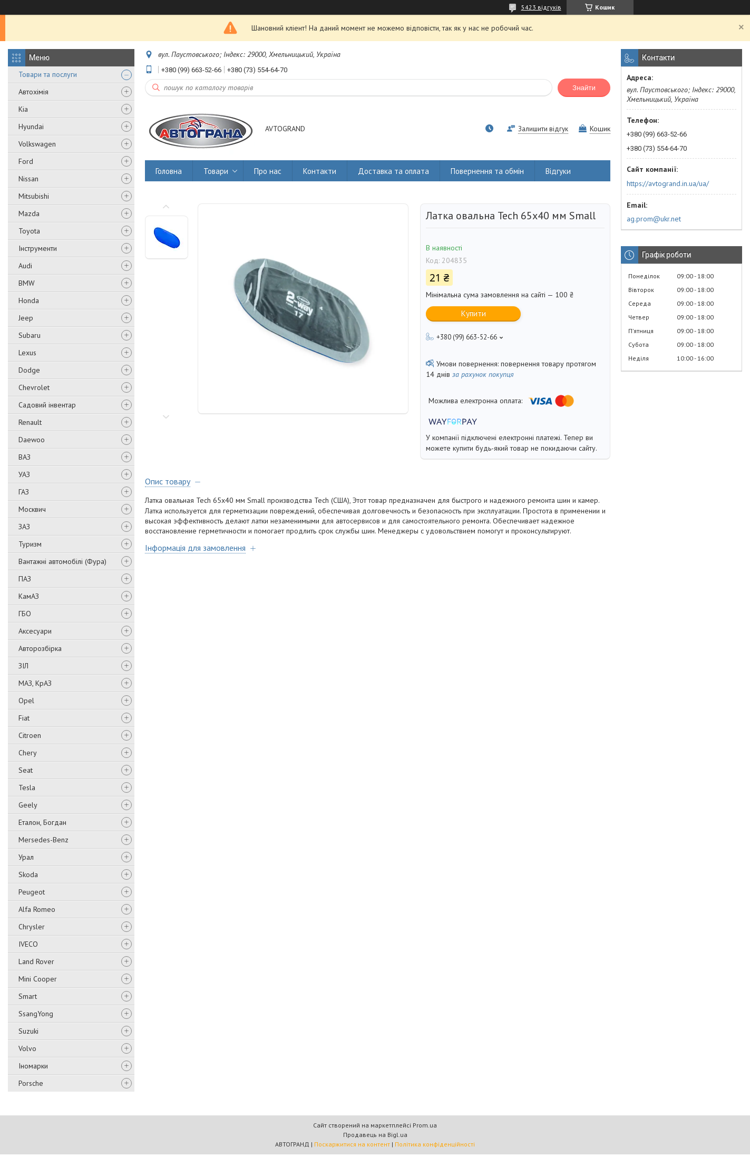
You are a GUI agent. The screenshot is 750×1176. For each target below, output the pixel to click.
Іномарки (33, 1066)
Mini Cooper (37, 979)
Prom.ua (425, 1125)
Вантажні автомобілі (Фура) (62, 561)
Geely (27, 805)
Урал (26, 857)
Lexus (27, 352)
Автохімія (33, 91)
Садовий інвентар (47, 405)
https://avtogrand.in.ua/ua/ (668, 183)
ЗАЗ (24, 526)
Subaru (29, 335)
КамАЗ (28, 596)
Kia (23, 109)
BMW (26, 283)
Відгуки (558, 171)
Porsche (30, 1083)
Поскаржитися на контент (352, 1144)
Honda (28, 300)
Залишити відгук (543, 128)
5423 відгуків (541, 7)
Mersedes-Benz (43, 839)
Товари (215, 171)
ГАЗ (23, 492)
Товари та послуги (47, 74)
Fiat (24, 718)
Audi (25, 265)
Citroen (29, 735)
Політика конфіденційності (435, 1144)
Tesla (26, 787)
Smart (27, 996)
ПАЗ (24, 579)
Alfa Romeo (36, 909)
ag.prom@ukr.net (654, 218)
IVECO (28, 944)
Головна (168, 171)
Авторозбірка (40, 648)
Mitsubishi (33, 196)
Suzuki (28, 1031)
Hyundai (31, 126)
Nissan (28, 178)
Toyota (29, 231)
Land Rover (36, 961)
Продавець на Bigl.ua (375, 1135)
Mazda (29, 213)
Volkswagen (37, 144)
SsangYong (35, 1013)
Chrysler (31, 926)
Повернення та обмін (487, 171)
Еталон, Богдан (42, 822)
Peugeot (31, 892)
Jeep (25, 318)
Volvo (27, 1048)
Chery (27, 752)
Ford (25, 161)
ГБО (24, 613)
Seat (25, 770)
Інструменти (37, 248)
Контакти (319, 171)
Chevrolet (34, 387)
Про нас (267, 171)
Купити (473, 313)
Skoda (28, 874)
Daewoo (31, 439)
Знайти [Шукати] (584, 88)
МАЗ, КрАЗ (35, 683)
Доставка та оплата (393, 171)
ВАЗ (24, 457)
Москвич (32, 509)
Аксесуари (35, 631)
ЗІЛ (23, 665)
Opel (26, 700)
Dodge (29, 370)
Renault (30, 422)
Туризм (30, 544)
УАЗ (24, 474)
